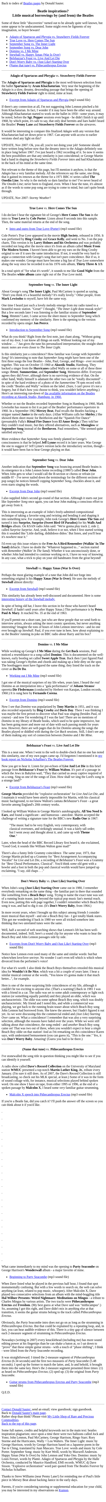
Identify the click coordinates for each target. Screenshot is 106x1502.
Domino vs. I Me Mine (23, 51)
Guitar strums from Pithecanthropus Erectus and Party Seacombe (50, 1382)
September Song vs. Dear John (28, 47)
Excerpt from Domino (23, 700)
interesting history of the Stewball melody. (28, 599)
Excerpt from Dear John (24, 491)
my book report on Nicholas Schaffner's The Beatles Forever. (52, 757)
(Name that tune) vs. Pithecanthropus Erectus (38, 65)
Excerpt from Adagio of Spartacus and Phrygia (38, 100)
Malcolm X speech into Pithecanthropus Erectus (39, 1094)
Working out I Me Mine (24, 675)
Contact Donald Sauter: (17, 1409)
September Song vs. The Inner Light (32, 44)
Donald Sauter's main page (29, 1413)
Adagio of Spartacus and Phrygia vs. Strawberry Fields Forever (49, 36)
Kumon (63, 1490)
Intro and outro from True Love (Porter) (34, 228)
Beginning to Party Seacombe (28, 1277)
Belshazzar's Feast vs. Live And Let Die (34, 58)
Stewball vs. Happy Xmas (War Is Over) (34, 54)
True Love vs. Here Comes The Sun (32, 40)
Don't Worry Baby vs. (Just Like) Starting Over (39, 61)
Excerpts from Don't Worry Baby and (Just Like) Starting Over (49, 943)
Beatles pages (32, 3)
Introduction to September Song (29, 330)
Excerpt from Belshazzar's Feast (29, 787)
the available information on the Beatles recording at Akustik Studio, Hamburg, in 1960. (48, 395)
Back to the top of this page (19, 1423)
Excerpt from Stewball (23, 588)
